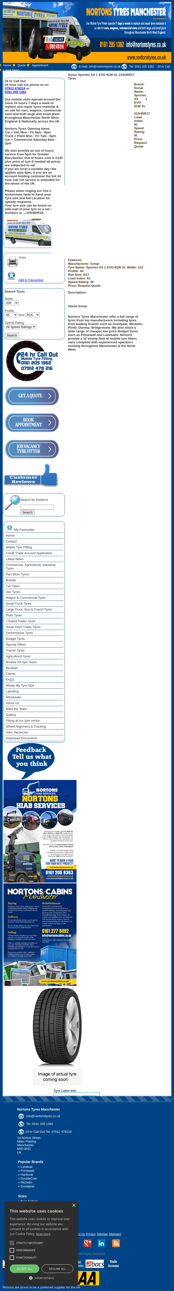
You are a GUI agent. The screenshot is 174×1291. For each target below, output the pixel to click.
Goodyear (28, 1186)
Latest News (11, 70)
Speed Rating (14, 323)
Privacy (91, 1234)
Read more (43, 1234)
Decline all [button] (57, 1269)
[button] (41, 1277)
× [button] (74, 1205)
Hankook (27, 1174)
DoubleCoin (29, 1178)
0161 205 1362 (144, 66)
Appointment (40, 65)
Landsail (26, 1167)
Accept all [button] (24, 1269)
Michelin (26, 1182)
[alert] (41, 1243)
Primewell (27, 1171)
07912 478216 (15, 88)
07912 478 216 (90, 72)
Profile (9, 311)
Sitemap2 (115, 1234)
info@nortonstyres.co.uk (105, 66)
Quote (22, 65)
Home (7, 65)
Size (21, 315)
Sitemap (102, 1234)
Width (9, 299)
